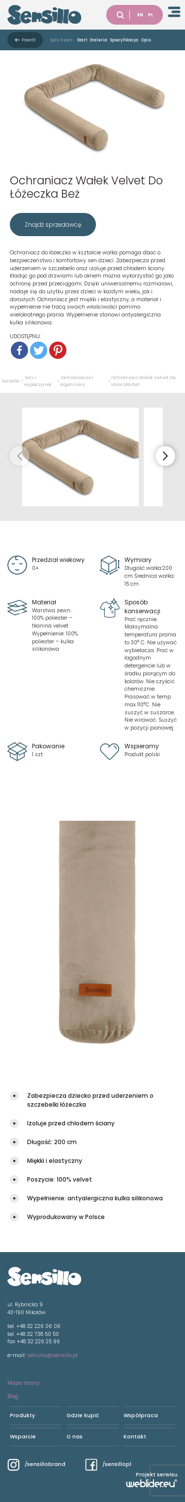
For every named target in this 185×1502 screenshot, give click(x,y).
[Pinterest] (57, 350)
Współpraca (140, 1415)
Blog (12, 1396)
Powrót (28, 40)
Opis (146, 40)
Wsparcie (23, 1436)
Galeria (98, 40)
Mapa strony (23, 1383)
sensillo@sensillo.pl (52, 1355)
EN (140, 15)
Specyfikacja (124, 40)
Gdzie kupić (82, 1415)
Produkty (22, 1415)
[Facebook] (19, 350)
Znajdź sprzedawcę (53, 224)
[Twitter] (38, 350)
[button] (165, 456)
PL (150, 15)
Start (82, 40)
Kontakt (134, 1436)
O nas (74, 1436)
